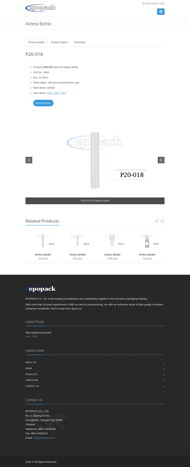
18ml (63, 93)
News (28, 368)
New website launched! (38, 332)
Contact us (32, 386)
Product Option (59, 42)
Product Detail (36, 42)
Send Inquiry (43, 103)
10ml (50, 93)
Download (79, 42)
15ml (56, 93)
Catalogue (31, 380)
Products (31, 374)
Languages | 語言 (155, 3)
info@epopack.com (44, 437)
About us (30, 362)
